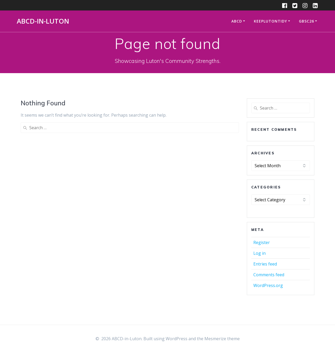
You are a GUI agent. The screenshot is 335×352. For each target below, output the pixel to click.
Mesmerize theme (222, 339)
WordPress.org (268, 285)
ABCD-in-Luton (43, 21)
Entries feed (265, 264)
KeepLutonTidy (270, 21)
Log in (259, 253)
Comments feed (268, 275)
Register (261, 242)
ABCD (236, 21)
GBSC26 (306, 21)
